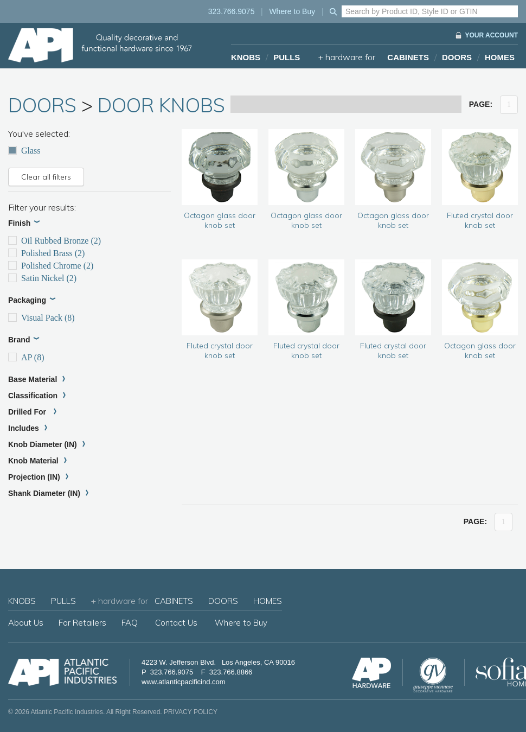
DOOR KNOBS (161, 105)
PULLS (286, 57)
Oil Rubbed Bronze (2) (54, 240)
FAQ (129, 623)
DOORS (457, 57)
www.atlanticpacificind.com (184, 682)
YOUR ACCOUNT (491, 35)
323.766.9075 (231, 11)
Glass (24, 150)
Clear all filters (46, 177)
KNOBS (245, 57)
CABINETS (408, 57)
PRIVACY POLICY (190, 712)
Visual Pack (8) (41, 317)
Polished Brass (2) (46, 253)
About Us (25, 623)
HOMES (500, 57)
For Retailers (82, 623)
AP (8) (26, 357)
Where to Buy (292, 11)
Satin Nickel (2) (42, 278)
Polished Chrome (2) (50, 265)
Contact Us (176, 623)
